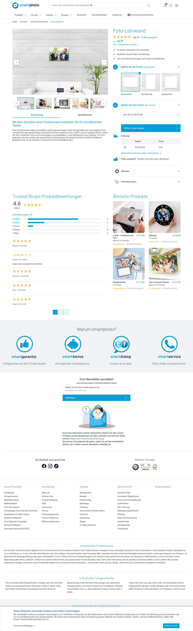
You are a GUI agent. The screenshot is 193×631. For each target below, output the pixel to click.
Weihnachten (85, 493)
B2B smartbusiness (50, 521)
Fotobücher (9, 493)
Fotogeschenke (11, 496)
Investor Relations (50, 518)
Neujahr (83, 496)
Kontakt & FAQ (123, 493)
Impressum (47, 507)
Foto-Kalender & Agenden (15, 521)
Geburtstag (85, 518)
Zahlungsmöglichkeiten (128, 510)
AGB (44, 503)
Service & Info (124, 486)
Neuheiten (81, 15)
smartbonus (122, 529)
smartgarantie (123, 525)
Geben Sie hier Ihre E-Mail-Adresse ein (82, 387)
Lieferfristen (122, 503)
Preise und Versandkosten (129, 500)
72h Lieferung (123, 507)
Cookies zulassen (171, 626)
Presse (45, 510)
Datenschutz (47, 496)
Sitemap (121, 514)
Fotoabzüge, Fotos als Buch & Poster (20, 510)
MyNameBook (10, 503)
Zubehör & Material (12, 518)
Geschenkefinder (99, 15)
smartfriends (123, 521)
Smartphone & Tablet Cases (16, 514)
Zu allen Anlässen (88, 525)
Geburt (83, 521)
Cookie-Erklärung (49, 500)
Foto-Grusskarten (12, 507)
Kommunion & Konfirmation (92, 510)
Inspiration (117, 15)
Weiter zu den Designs (134, 128)
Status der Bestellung (127, 518)
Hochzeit (84, 514)
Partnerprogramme (50, 514)
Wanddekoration (11, 500)
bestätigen (70, 398)
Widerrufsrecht (163, 486)
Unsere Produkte (13, 486)
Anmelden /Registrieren (128, 496)
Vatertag (83, 507)
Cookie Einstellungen (25, 625)
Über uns (46, 493)
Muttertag (84, 503)
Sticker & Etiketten (12, 525)
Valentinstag (85, 500)
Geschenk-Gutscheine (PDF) (16, 529)
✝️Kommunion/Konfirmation (141, 15)
